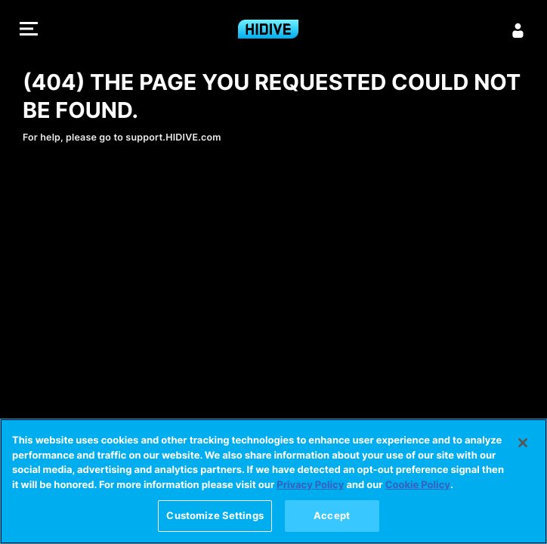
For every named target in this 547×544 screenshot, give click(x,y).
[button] (29, 31)
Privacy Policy (310, 485)
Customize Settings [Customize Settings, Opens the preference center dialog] (214, 515)
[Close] (522, 442)
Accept (332, 515)
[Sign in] (518, 30)
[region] (273, 481)
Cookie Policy (417, 485)
